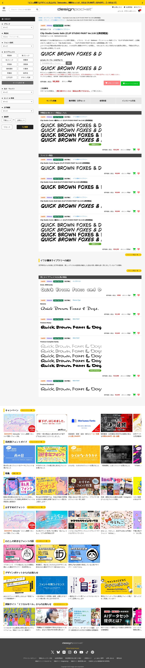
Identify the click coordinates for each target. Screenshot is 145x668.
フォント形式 (7, 43)
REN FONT (76, 318)
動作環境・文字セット (77, 100)
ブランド (6, 24)
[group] (19, 425)
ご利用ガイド (88, 657)
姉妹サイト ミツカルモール (43, 660)
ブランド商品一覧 (133, 270)
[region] (90, 68)
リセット (7, 127)
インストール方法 (129, 100)
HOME (40, 17)
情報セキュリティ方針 (45, 657)
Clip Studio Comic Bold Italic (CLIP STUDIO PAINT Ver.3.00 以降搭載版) (66, 200)
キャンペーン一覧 (26, 409)
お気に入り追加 (110, 82)
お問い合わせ (110, 657)
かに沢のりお (77, 280)
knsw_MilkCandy (46, 284)
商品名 (5, 33)
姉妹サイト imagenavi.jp (61, 660)
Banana (43, 303)
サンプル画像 (51, 100)
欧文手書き (58, 17)
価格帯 (5, 117)
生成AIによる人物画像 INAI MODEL (99, 660)
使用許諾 (102, 100)
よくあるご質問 (98, 657)
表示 (68, 63)
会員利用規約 (59, 657)
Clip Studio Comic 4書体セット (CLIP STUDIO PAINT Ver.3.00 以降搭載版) (66, 120)
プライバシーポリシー (29, 657)
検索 (25, 127)
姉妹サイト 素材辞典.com (78, 660)
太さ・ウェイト (8, 89)
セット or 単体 (8, 98)
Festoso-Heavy (45, 322)
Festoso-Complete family (49, 341)
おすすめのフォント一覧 (35, 506)
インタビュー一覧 (42, 540)
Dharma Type (77, 299)
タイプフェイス (48, 17)
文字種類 (6, 107)
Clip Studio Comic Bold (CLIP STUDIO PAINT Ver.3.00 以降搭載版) (64, 181)
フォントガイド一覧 (36, 441)
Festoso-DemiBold (47, 384)
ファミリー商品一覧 (132, 254)
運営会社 (119, 657)
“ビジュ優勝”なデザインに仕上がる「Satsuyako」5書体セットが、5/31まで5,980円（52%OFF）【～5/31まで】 (72, 3)
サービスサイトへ (59, 603)
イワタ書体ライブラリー (58, 20)
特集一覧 (15, 473)
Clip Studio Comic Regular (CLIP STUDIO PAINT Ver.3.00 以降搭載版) (65, 162)
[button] (2, 2)
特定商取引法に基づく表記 (73, 657)
